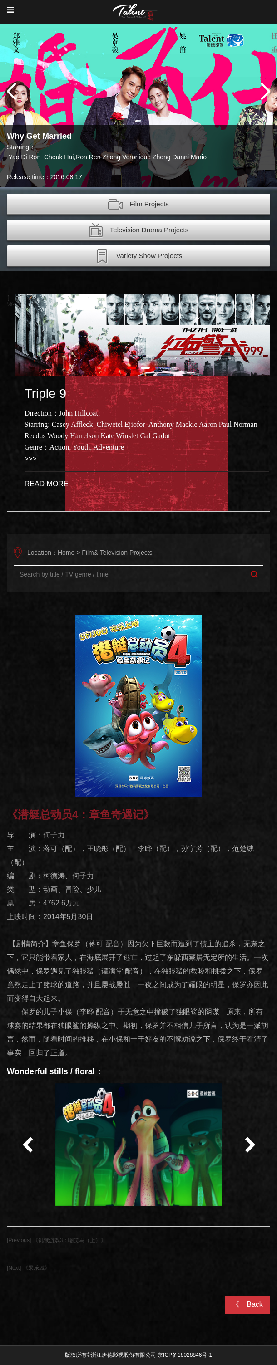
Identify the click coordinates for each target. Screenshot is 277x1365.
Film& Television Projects (117, 552)
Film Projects (138, 204)
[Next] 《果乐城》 (28, 1268)
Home (66, 552)
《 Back (247, 1304)
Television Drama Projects (138, 230)
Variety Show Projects (139, 256)
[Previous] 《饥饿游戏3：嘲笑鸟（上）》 (56, 1240)
